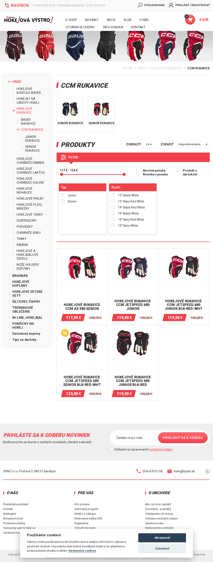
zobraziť (133, 144)
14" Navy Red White (131, 219)
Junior (72, 195)
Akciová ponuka (154, 170)
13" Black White (128, 195)
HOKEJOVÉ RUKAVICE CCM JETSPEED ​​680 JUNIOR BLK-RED (132, 381)
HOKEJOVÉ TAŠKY (27, 215)
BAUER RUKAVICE (26, 122)
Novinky (92, 20)
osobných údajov (161, 449)
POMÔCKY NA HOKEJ (21, 326)
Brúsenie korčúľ (13, 518)
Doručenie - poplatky (158, 509)
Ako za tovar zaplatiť (158, 504)
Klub (127, 20)
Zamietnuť (162, 548)
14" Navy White (128, 225)
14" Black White (128, 213)
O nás (144, 20)
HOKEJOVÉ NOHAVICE (22, 190)
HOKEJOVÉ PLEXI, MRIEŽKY (27, 206)
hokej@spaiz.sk (181, 471)
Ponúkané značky (14, 523)
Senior (72, 201)
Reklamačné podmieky (159, 528)
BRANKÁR (18, 276)
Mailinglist (9, 513)
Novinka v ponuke (155, 174)
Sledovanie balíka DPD (88, 518)
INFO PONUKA (113, 27)
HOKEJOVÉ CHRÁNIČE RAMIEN (28, 161)
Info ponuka (81, 504)
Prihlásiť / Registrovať (189, 5)
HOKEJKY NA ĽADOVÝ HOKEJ (25, 101)
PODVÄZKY (22, 227)
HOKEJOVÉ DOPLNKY (18, 284)
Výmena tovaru (154, 523)
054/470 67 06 (150, 471)
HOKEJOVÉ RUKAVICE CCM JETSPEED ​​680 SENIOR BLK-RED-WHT (82, 381)
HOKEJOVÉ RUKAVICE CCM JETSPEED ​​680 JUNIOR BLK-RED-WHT (183, 305)
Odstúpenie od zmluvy (159, 513)
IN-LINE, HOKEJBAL (25, 318)
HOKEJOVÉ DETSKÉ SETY (25, 294)
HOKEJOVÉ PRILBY (28, 199)
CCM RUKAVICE (199, 68)
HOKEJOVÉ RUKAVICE (166, 68)
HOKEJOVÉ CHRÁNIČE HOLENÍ (28, 181)
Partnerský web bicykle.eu (19, 528)
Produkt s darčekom (190, 172)
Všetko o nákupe (84, 513)
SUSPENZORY (24, 221)
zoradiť (167, 144)
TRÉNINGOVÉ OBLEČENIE (20, 310)
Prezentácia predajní (16, 504)
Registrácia (81, 523)
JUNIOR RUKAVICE (30, 139)
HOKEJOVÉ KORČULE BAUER (26, 91)
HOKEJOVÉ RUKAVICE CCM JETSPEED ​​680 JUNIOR (132, 305)
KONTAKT (138, 27)
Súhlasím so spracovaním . (143, 449)
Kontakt (8, 509)
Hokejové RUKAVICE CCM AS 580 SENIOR (82, 306)
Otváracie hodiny (80, 27)
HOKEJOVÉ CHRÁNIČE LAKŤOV (28, 171)
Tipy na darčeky (22, 340)
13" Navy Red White (131, 201)
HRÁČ (142, 68)
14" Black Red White (131, 207)
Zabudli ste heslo (85, 528)
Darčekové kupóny (24, 334)
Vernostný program (86, 509)
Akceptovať (162, 537)
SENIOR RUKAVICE (30, 149)
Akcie (111, 20)
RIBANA (20, 245)
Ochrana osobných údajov (161, 518)
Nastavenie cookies (82, 550)
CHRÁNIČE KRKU (26, 233)
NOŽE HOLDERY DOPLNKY (25, 267)
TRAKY (19, 239)
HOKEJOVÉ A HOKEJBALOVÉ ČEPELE (25, 255)
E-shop (71, 20)
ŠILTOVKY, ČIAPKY (24, 302)
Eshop (127, 68)
